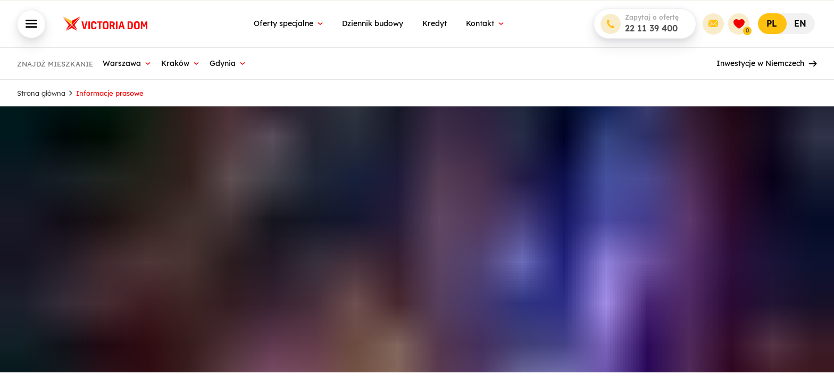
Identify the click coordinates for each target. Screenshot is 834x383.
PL (771, 23)
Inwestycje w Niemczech (766, 63)
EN (800, 23)
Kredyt (434, 23)
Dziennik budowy (372, 23)
